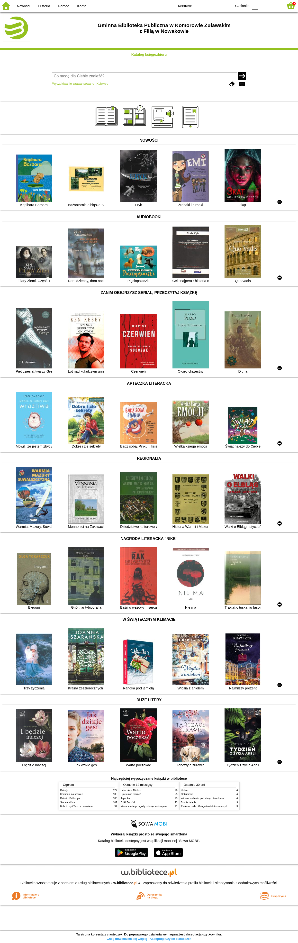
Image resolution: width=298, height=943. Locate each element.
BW (207, 5)
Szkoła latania (188, 802)
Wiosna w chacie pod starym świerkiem (202, 798)
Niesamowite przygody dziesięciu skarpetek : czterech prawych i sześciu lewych (164, 806)
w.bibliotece (125, 883)
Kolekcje (102, 83)
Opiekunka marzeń (131, 794)
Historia (44, 6)
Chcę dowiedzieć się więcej (127, 939)
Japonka (125, 798)
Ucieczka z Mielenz (131, 790)
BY (226, 5)
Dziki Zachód (128, 802)
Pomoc (63, 6)
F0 (254, 5)
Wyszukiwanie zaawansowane (73, 83)
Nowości (23, 6)
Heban (184, 790)
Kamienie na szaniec (71, 794)
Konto (81, 6)
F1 (263, 5)
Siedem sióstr (67, 802)
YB (217, 5)
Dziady (64, 790)
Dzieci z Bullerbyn (70, 798)
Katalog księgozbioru (149, 54)
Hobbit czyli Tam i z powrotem (76, 806)
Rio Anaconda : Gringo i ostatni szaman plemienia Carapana (214, 806)
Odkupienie (187, 794)
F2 (274, 5)
